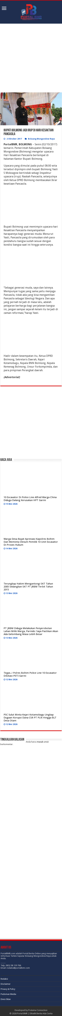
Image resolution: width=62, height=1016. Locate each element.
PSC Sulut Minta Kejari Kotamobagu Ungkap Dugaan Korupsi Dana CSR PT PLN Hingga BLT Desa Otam (30, 717)
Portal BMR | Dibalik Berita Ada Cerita (34, 1013)
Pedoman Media (8, 994)
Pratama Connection (37, 1010)
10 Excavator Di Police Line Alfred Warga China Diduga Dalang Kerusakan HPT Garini (30, 499)
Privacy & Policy (8, 989)
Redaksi (4, 979)
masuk (40, 742)
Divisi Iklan (6, 999)
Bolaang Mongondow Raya (41, 139)
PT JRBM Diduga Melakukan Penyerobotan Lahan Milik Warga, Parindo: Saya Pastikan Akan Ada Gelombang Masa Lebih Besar (31, 631)
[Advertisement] (31, 58)
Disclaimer (6, 984)
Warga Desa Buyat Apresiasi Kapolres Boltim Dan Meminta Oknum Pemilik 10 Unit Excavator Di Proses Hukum (31, 541)
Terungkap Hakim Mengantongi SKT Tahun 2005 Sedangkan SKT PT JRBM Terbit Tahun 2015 (28, 586)
